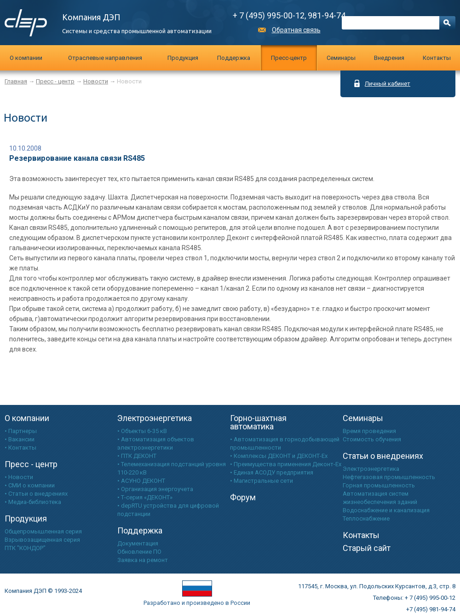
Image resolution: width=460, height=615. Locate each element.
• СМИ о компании (30, 485)
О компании (26, 57)
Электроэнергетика (154, 418)
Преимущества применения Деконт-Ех (287, 464)
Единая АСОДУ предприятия (273, 472)
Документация (137, 543)
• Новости (19, 477)
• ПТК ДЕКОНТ (136, 455)
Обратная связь (296, 30)
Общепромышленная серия (43, 531)
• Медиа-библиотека (33, 501)
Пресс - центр (55, 81)
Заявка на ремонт (142, 559)
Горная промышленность (379, 485)
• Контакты (20, 447)
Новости (95, 81)
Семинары (363, 418)
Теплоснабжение (366, 518)
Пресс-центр (289, 57)
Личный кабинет (387, 83)
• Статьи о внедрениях (36, 493)
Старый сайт (367, 548)
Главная (16, 81)
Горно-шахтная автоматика (258, 422)
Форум (243, 497)
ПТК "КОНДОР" (25, 548)
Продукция (182, 57)
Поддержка (233, 57)
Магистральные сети (263, 480)
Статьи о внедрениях (383, 456)
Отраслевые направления (105, 57)
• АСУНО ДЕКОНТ (141, 480)
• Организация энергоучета (155, 489)
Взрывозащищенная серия (42, 539)
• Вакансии (19, 439)
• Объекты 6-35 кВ (142, 431)
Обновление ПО (139, 551)
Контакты (437, 57)
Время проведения (369, 431)
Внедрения (389, 57)
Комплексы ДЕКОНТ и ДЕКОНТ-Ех (281, 455)
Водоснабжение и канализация (386, 510)
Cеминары (341, 57)
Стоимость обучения (372, 439)
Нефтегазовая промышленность (389, 477)
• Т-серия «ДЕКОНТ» (144, 497)
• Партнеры (21, 431)
